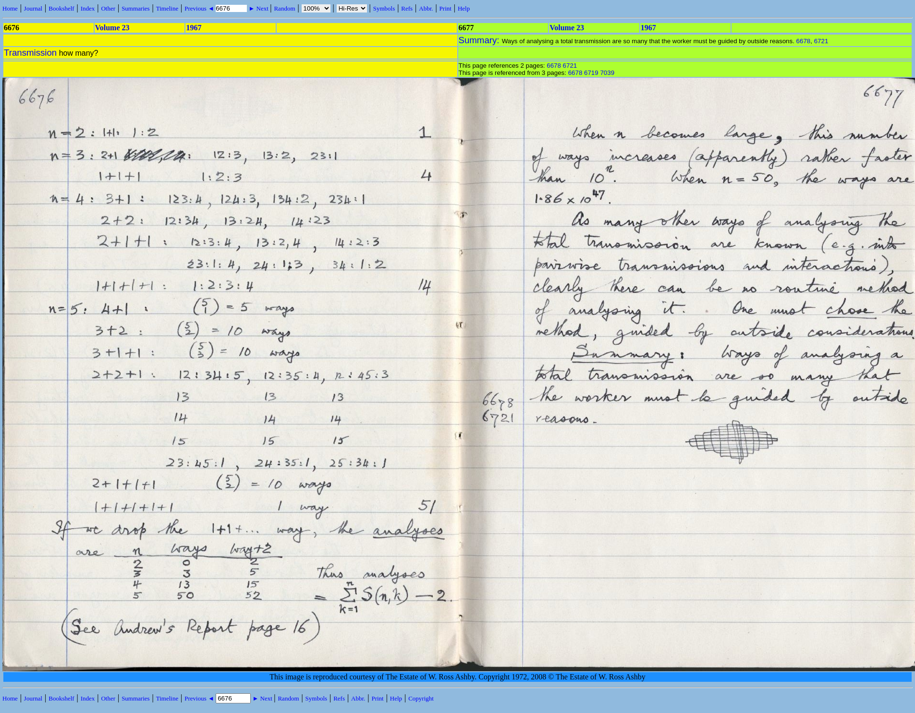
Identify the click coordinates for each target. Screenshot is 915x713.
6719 (591, 72)
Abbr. (426, 8)
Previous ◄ (200, 8)
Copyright (421, 698)
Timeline (167, 8)
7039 (607, 72)
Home (10, 8)
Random (284, 8)
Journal (33, 8)
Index (88, 8)
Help (464, 8)
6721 (821, 41)
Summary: (480, 40)
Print (445, 8)
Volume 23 (112, 28)
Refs (407, 8)
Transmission (30, 53)
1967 (193, 28)
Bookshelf (61, 8)
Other (108, 8)
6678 (803, 41)
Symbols (384, 8)
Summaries (136, 8)
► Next (258, 8)
